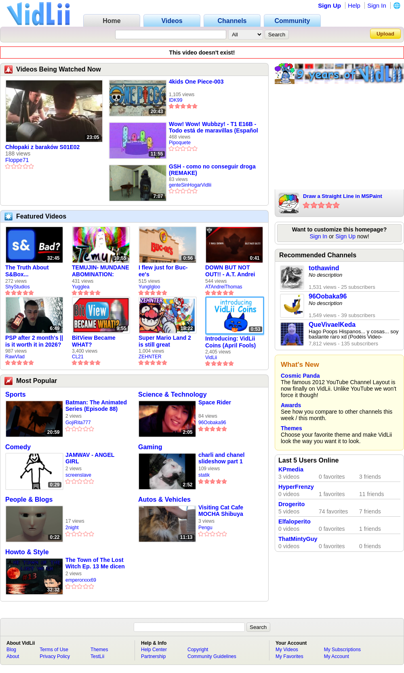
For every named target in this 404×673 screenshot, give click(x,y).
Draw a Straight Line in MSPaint (342, 196)
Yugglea (80, 287)
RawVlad (15, 357)
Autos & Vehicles (164, 499)
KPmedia (290, 469)
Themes (291, 428)
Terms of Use (54, 649)
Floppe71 (17, 160)
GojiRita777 (78, 422)
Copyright (197, 649)
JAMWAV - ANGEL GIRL (89, 458)
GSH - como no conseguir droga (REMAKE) (212, 169)
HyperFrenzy (296, 487)
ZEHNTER (150, 357)
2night (72, 527)
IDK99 (175, 100)
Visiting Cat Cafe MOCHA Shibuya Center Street (220, 510)
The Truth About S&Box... (27, 271)
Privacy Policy (55, 656)
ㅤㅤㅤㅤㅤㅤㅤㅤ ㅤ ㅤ (67, 507)
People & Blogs (29, 499)
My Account (336, 656)
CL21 (78, 357)
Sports (15, 394)
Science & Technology (172, 394)
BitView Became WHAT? (94, 341)
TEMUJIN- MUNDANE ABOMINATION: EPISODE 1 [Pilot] (100, 271)
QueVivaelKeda (332, 324)
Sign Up (329, 5)
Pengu (205, 527)
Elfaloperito (294, 521)
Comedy (18, 447)
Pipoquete (180, 142)
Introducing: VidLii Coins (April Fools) (230, 342)
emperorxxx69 (80, 580)
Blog (11, 649)
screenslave (78, 475)
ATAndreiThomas (223, 287)
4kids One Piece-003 (196, 81)
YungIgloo (149, 287)
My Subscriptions (342, 649)
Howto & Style (27, 552)
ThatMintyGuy (298, 539)
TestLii (97, 656)
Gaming (150, 447)
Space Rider (214, 402)
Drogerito (291, 504)
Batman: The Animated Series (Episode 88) (96, 405)
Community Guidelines (211, 656)
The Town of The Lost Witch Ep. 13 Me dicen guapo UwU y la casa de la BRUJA (95, 563)
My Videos (287, 649)
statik (204, 475)
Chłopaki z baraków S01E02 (42, 147)
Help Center (154, 649)
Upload (385, 34)
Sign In (376, 5)
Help (354, 5)
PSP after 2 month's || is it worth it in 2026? (34, 341)
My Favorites (289, 656)
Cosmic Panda (300, 375)
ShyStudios (17, 287)
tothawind (324, 268)
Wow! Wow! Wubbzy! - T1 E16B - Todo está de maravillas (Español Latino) (213, 127)
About (12, 656)
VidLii (211, 357)
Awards (291, 405)
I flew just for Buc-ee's (163, 271)
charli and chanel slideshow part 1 (221, 458)
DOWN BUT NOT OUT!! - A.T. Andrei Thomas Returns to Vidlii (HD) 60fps (231, 271)
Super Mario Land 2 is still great (165, 341)
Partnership (153, 656)
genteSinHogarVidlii (190, 185)
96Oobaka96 (212, 422)
